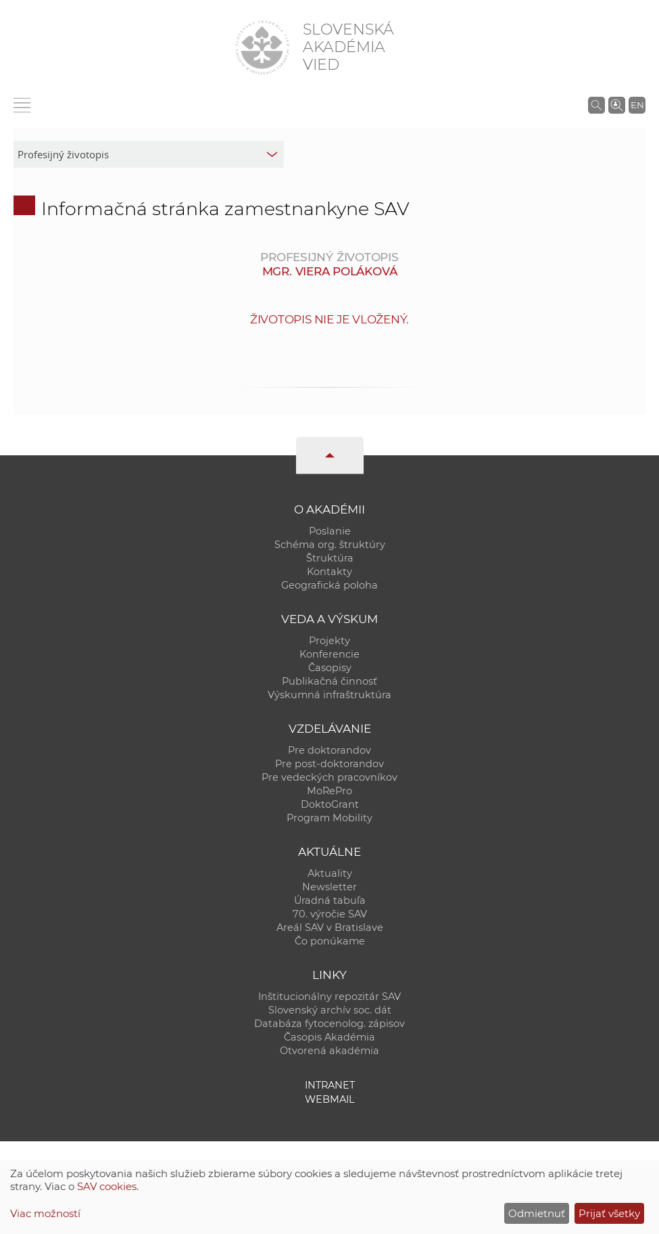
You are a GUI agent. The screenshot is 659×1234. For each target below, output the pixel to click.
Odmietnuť (536, 1213)
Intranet (330, 1085)
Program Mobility (329, 818)
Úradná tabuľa (330, 900)
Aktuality (330, 873)
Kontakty (329, 572)
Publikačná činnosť (329, 681)
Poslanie (330, 531)
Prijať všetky (609, 1213)
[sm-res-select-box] (149, 154)
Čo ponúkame (330, 941)
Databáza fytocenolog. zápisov (329, 1024)
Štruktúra (329, 558)
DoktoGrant (330, 804)
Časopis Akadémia (329, 1037)
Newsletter (329, 887)
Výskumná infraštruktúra (329, 695)
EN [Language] (637, 104)
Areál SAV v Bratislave (329, 927)
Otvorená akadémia (329, 1051)
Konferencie (329, 654)
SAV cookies (107, 1186)
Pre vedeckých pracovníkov (329, 777)
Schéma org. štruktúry (329, 545)
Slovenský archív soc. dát (329, 1010)
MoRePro (329, 791)
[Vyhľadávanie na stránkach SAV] (596, 104)
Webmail (330, 1099)
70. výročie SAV (330, 914)
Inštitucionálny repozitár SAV (329, 996)
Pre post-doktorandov (329, 764)
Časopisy (329, 668)
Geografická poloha (329, 585)
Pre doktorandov (329, 750)
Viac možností (45, 1213)
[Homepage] (262, 47)
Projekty (329, 641)
